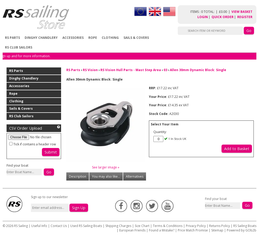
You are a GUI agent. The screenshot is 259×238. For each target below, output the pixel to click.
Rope (92, 37)
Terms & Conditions (167, 226)
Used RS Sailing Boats (86, 226)
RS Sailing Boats (244, 226)
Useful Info (39, 226)
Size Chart (142, 226)
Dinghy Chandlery (41, 37)
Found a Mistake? (161, 230)
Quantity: (160, 132)
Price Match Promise (193, 230)
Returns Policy (219, 226)
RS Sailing (21, 226)
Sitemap (217, 230)
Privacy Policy (196, 226)
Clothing (110, 37)
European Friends (132, 230)
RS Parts (12, 37)
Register (244, 17)
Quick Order (223, 17)
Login (202, 17)
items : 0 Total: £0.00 (210, 11)
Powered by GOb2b (241, 230)
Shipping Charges (118, 226)
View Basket (241, 11)
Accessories (73, 37)
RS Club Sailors (18, 47)
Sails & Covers (136, 37)
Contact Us (59, 226)
